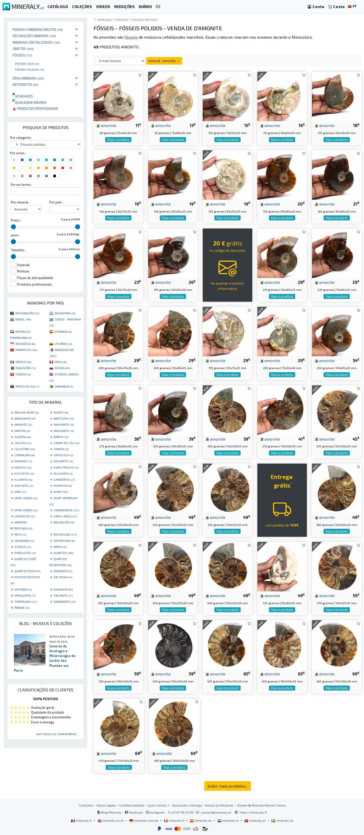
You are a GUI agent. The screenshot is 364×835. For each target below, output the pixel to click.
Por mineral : (20, 202)
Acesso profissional (219, 805)
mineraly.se (282, 820)
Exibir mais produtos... (228, 785)
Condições (86, 805)
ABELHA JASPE (26, 412)
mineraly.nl (228, 820)
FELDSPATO (63, 473)
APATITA (22, 431)
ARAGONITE (64, 431)
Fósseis (22, 55)
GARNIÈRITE (64, 479)
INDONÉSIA (25, 343)
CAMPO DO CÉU (66, 443)
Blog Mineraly (109, 812)
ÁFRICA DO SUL (27, 386)
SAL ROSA (63, 577)
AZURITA (22, 437)
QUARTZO (64, 552)
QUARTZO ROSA (27, 571)
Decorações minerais (34, 36)
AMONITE (23, 424)
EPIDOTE (22, 467)
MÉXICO (23, 362)
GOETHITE (23, 485)
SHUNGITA (63, 589)
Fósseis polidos (29, 69)
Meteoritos (25, 84)
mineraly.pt (255, 820)
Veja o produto (118, 140)
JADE (20, 491)
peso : (15, 235)
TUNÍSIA (23, 374)
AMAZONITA (24, 418)
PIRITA (60, 546)
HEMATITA (63, 485)
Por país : (56, 202)
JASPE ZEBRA (26, 510)
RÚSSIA (62, 368)
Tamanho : (18, 250)
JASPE (61, 491)
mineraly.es (201, 820)
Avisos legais (106, 805)
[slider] (13, 226)
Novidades (23, 96)
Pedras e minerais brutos (38, 29)
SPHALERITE (24, 595)
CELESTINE (24, 449)
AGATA (61, 412)
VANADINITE (64, 601)
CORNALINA (24, 455)
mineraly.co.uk (111, 820)
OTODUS (22, 546)
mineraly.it (174, 820)
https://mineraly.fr (253, 812)
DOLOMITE (63, 461)
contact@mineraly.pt (216, 812)
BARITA (61, 437)
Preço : (16, 220)
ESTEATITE (24, 473)
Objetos (23, 48)
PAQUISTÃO (25, 368)
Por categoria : (21, 138)
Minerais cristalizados (36, 42)
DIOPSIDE (23, 461)
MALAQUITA (64, 522)
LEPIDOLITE (24, 516)
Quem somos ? (158, 805)
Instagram (155, 812)
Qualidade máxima (30, 102)
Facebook (134, 812)
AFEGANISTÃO (27, 313)
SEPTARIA (23, 589)
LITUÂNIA (63, 343)
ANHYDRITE (64, 424)
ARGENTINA (65, 313)
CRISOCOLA (64, 455)
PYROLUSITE (25, 552)
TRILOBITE (63, 595)
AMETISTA (64, 418)
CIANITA (61, 449)
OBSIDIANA (24, 540)
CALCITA (23, 443)
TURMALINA (25, 601)
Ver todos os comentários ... (58, 734)
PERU (61, 362)
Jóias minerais (28, 78)
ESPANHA (63, 331)
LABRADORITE (66, 510)
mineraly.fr (82, 820)
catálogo (104, 19)
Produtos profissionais (35, 108)
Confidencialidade (131, 805)
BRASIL (23, 319)
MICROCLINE (65, 534)
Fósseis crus (27, 63)
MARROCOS (26, 349)
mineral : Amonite (164, 61)
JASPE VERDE (25, 498)
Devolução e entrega (187, 805)
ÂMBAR (21, 607)
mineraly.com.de (144, 820)
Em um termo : (21, 185)
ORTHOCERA (64, 540)
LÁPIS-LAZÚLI (65, 516)
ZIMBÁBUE (64, 386)
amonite (106, 125)
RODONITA (63, 571)
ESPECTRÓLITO (66, 467)
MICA (20, 534)
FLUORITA (23, 479)
